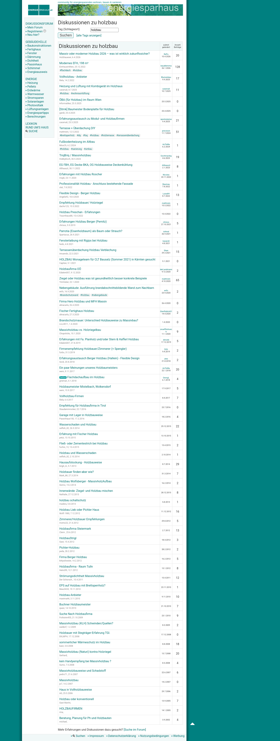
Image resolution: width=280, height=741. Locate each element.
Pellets (31, 86)
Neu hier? (32, 34)
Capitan (63, 263)
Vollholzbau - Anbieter (73, 76)
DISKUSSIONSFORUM (39, 23)
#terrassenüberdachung (128, 135)
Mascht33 (64, 589)
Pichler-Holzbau (69, 547)
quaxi (61, 608)
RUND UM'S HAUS (37, 127)
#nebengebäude (99, 295)
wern (61, 371)
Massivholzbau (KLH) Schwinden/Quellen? (86, 623)
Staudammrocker (67, 409)
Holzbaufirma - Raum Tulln (76, 566)
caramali (63, 90)
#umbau (88, 149)
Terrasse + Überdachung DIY (77, 128)
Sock (61, 362)
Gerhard (63, 655)
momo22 (63, 523)
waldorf (62, 627)
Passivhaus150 (66, 418)
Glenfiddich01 (166, 311)
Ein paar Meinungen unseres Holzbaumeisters (88, 367)
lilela (61, 80)
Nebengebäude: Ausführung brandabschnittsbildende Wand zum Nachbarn (106, 288)
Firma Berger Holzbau (73, 557)
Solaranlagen (35, 101)
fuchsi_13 (64, 447)
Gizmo (62, 485)
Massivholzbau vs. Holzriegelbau (80, 330)
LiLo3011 (63, 324)
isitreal (166, 231)
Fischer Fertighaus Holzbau (76, 311)
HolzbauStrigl (67, 538)
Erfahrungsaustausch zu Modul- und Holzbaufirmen (91, 118)
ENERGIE (31, 79)
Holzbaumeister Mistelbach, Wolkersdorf (85, 386)
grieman (63, 381)
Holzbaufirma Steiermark (75, 528)
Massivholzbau (68, 680)
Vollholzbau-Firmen (71, 396)
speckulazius (166, 119)
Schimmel (33, 68)
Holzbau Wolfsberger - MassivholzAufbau (85, 481)
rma (61, 712)
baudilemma (166, 66)
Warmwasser (35, 94)
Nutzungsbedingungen (153, 736)
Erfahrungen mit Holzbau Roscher (80, 174)
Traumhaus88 (65, 216)
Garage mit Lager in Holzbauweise (81, 415)
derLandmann (166, 269)
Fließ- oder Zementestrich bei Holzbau (83, 443)
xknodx (166, 340)
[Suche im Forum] (135, 729)
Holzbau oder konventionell (76, 699)
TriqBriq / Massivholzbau (75, 155)
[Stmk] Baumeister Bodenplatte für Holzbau (86, 109)
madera (63, 504)
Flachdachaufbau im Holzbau (81, 377)
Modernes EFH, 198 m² (73, 63)
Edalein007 (64, 272)
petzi (61, 437)
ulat (61, 187)
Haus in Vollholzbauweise (75, 689)
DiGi (166, 349)
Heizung (32, 82)
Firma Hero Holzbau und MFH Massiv (83, 301)
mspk (62, 178)
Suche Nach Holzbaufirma (75, 614)
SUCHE (32, 131)
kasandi (166, 241)
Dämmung (33, 57)
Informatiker (65, 103)
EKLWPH (63, 636)
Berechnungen (36, 116)
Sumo (62, 665)
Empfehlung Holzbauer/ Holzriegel (81, 202)
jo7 (60, 684)
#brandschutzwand (69, 295)
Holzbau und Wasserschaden (77, 453)
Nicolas (166, 175)
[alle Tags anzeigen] (88, 35)
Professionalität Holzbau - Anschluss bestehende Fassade (96, 183)
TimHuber (64, 282)
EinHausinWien (66, 67)
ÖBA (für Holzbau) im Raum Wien (80, 99)
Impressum (96, 736)
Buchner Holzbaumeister (75, 604)
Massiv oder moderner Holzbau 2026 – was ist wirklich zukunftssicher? (104, 53)
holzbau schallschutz (72, 500)
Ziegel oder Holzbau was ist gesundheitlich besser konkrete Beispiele (103, 278)
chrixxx (62, 225)
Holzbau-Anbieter (70, 595)
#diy (79, 135)
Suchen (78, 736)
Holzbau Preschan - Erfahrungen (79, 212)
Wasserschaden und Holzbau (77, 424)
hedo (61, 244)
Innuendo (63, 253)
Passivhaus (34, 64)
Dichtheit (32, 60)
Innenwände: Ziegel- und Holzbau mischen (86, 491)
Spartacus (64, 234)
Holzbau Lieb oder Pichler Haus (79, 509)
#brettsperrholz (67, 135)
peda (61, 551)
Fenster (31, 53)
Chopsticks (64, 333)
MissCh (62, 145)
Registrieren (34, 31)
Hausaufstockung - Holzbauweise (80, 462)
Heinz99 (63, 570)
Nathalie (63, 494)
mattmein (63, 132)
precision (166, 131)
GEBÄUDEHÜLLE (36, 42)
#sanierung (76, 149)
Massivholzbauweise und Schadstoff (82, 670)
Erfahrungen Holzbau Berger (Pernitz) (83, 221)
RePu (166, 54)
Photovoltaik (34, 105)
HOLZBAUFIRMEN (70, 708)
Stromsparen (35, 98)
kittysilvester (65, 561)
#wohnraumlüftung (80, 93)
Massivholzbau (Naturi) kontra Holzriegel (85, 651)
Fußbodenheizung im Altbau (77, 141)
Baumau (166, 184)
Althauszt (63, 168)
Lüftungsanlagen (37, 109)
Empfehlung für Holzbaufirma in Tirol (82, 405)
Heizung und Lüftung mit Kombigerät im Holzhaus (90, 86)
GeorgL (166, 378)
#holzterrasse (107, 135)
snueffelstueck (166, 330)
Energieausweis (36, 72)
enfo (61, 291)
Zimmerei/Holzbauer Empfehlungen (82, 519)
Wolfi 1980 (64, 513)
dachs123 (64, 206)
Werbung (177, 736)
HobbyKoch (64, 159)
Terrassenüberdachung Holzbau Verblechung (87, 250)
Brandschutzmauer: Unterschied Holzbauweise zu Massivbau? (98, 320)
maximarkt (64, 598)
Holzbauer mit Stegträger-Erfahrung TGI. (84, 633)
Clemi (62, 532)
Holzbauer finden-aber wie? (76, 472)
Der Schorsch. (65, 579)
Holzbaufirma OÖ (70, 269)
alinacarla (64, 305)
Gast (61, 542)
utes (166, 359)
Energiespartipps (37, 113)
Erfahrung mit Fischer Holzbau (78, 434)
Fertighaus (33, 49)
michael (63, 721)
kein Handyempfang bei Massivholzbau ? (85, 661)
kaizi (61, 646)
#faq (85, 135)
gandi (62, 113)
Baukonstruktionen (38, 45)
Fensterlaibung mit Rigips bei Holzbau (83, 240)
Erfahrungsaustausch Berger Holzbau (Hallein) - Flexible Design (99, 358)
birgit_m (63, 466)
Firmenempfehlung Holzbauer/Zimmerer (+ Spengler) (93, 348)
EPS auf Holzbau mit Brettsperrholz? (82, 585)
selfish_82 (64, 428)
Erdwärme (33, 90)
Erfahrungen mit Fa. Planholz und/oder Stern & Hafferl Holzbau (99, 339)
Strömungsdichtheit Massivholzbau (81, 576)
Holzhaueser (65, 57)
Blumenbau (166, 77)
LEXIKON (31, 123)
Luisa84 (166, 194)
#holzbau (77, 70)
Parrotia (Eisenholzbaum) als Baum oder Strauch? (90, 231)
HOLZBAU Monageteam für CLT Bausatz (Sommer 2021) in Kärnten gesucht (107, 259)
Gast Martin (65, 703)
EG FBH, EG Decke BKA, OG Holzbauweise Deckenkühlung (95, 164)
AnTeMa (166, 144)
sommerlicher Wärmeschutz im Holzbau (84, 642)
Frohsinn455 (65, 617)
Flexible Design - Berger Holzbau (79, 193)
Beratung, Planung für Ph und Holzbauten (85, 718)
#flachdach (65, 70)
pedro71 (63, 674)
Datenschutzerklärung (121, 736)
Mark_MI (63, 475)
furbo (61, 352)
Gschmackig (166, 156)
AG (60, 693)
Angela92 (63, 197)
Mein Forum (34, 27)
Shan (166, 250)
